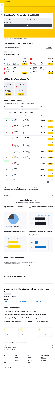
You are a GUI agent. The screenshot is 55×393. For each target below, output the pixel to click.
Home (6, 38)
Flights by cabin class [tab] (29, 286)
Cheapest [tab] (8, 51)
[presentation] (43, 15)
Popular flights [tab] (28, 289)
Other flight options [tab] (38, 286)
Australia (14, 38)
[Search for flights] (1, 5)
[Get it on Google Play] (44, 353)
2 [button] (50, 175)
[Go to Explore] (1, 11)
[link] (11, 94)
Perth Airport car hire (25, 294)
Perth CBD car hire (40, 294)
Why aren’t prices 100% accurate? (29, 345)
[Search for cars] (1, 9)
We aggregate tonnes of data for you (29, 343)
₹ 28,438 (38, 15)
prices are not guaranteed (26, 338)
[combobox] (19, 17)
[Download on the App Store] (44, 356)
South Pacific (10, 38)
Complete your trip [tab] (10, 286)
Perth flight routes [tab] (20, 289)
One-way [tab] (17, 51)
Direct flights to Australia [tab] (19, 286)
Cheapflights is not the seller (29, 341)
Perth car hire (8, 294)
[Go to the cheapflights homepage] (8, 1)
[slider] (53, 109)
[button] (2, 1)
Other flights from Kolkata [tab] (11, 289)
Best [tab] (12, 51)
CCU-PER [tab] (29, 185)
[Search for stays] (1, 7)
